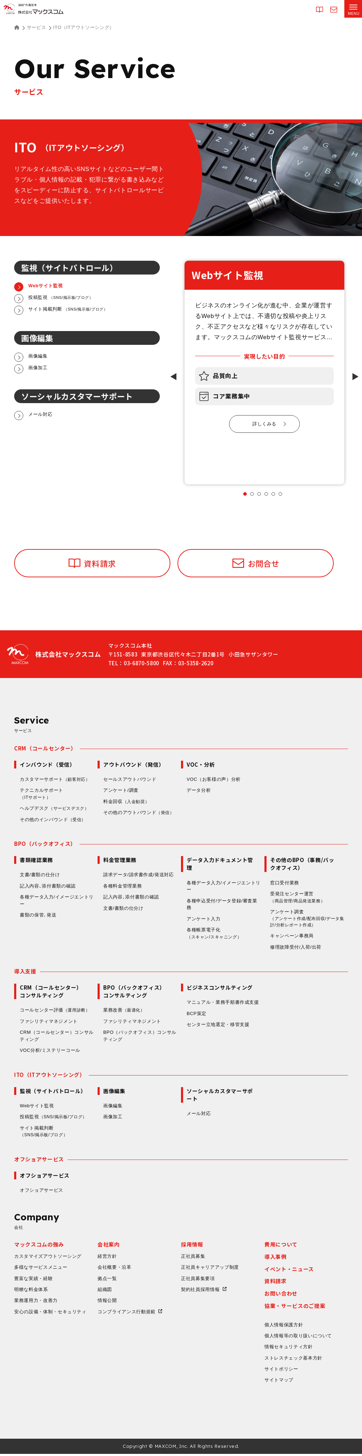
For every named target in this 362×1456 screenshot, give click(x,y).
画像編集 (113, 1107)
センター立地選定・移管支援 (218, 1025)
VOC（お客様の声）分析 (214, 780)
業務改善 (125, 1011)
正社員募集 (193, 1258)
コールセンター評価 (56, 1011)
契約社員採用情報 (200, 1291)
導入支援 (25, 972)
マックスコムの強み (39, 1246)
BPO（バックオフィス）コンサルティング (139, 1037)
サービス (36, 27)
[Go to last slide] (173, 376)
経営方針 (107, 1258)
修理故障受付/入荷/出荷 (295, 948)
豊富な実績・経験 (33, 1280)
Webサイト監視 (37, 1107)
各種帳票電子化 (216, 934)
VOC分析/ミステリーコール (50, 1052)
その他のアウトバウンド (139, 813)
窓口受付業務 (284, 883)
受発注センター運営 (299, 898)
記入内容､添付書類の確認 (48, 886)
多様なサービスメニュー (40, 1269)
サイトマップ (278, 1382)
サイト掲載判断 (45, 1133)
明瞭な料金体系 (31, 1291)
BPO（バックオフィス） (45, 844)
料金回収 (127, 802)
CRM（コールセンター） (45, 749)
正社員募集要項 (198, 1280)
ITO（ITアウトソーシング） (49, 1076)
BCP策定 (196, 1015)
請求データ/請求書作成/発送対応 (138, 875)
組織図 (105, 1291)
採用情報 (192, 1246)
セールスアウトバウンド (129, 780)
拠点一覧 (107, 1280)
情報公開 (107, 1302)
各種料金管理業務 (122, 886)
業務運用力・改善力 (36, 1302)
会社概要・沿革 (115, 1269)
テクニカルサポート (41, 794)
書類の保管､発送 (38, 915)
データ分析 (199, 791)
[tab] (245, 494)
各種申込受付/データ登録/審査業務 (222, 904)
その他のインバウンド (53, 820)
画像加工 (113, 1118)
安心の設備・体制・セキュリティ (50, 1313)
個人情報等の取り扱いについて (298, 1337)
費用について (281, 1246)
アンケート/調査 (121, 791)
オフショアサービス (39, 1160)
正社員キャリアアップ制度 (210, 1269)
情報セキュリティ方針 (288, 1348)
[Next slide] (355, 376)
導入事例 (275, 1258)
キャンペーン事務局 (292, 937)
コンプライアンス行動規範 (127, 1313)
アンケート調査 (307, 920)
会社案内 (109, 1246)
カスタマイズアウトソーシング (48, 1258)
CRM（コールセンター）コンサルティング (57, 1037)
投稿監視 (55, 1118)
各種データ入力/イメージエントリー (57, 901)
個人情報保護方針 (283, 1327)
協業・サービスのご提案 (294, 1307)
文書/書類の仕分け (40, 875)
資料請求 (275, 1283)
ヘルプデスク (56, 809)
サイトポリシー (281, 1371)
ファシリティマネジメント (49, 1022)
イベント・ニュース (289, 1271)
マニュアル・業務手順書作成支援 (223, 1003)
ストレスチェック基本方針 (293, 1360)
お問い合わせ (281, 1295)
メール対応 (199, 1115)
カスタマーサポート (56, 780)
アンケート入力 (204, 919)
